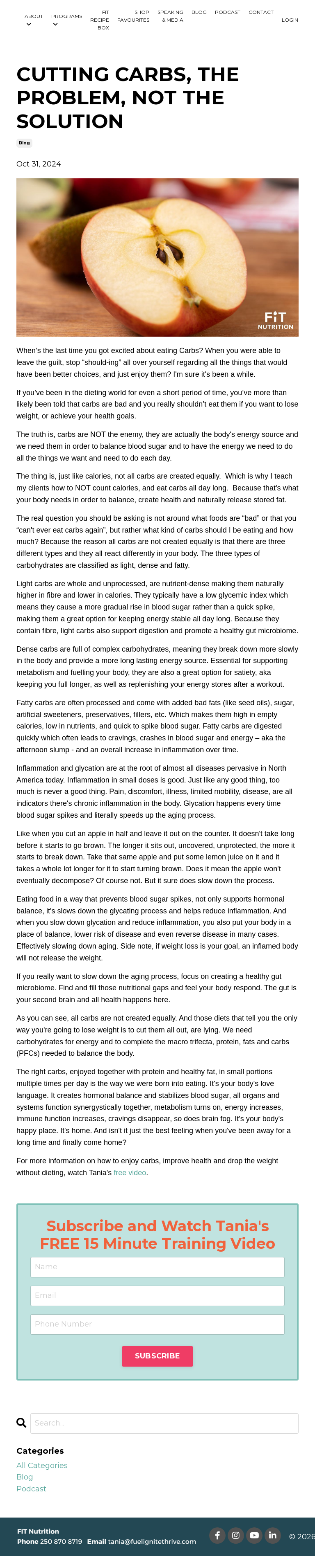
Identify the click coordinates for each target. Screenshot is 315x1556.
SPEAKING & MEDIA (170, 16)
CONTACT (261, 12)
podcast (31, 1488)
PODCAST (227, 12)
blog (24, 143)
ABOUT (34, 20)
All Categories (42, 1465)
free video (130, 1173)
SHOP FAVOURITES (133, 16)
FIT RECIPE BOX (99, 20)
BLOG (199, 12)
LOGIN (290, 20)
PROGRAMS (66, 20)
